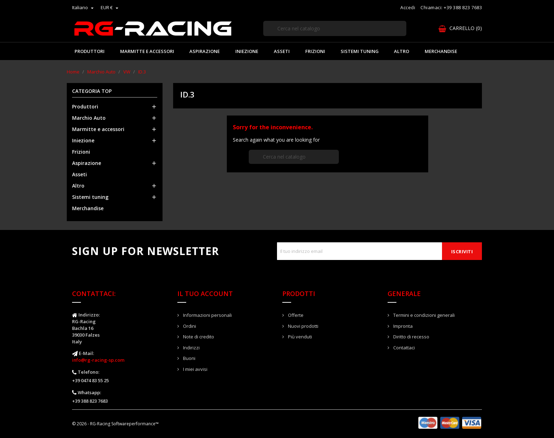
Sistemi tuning (360, 51)
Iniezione (246, 51)
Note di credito (198, 336)
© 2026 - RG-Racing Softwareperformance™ (115, 424)
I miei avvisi (194, 369)
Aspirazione (204, 51)
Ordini (189, 326)
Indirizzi (191, 347)
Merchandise (441, 51)
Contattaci (403, 347)
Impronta (402, 326)
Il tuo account (205, 293)
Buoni (188, 358)
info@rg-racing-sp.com (98, 360)
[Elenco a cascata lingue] (83, 7)
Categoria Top (92, 91)
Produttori (90, 51)
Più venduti (299, 336)
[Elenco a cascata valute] (110, 7)
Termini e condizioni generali (423, 315)
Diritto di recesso (410, 336)
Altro (401, 51)
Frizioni (315, 51)
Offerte (295, 315)
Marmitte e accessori (147, 51)
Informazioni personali (207, 315)
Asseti (282, 51)
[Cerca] (334, 28)
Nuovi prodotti (302, 326)
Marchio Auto (89, 117)
